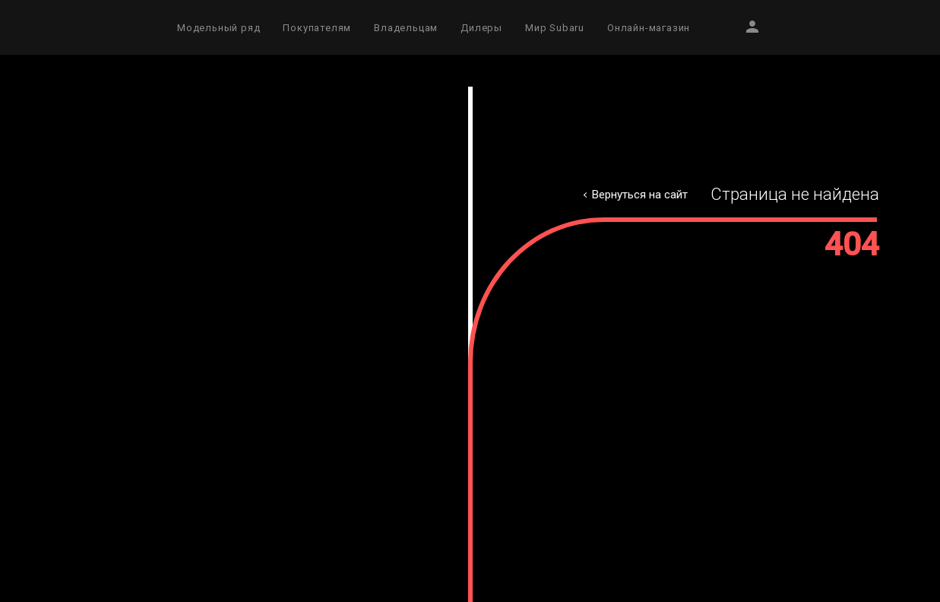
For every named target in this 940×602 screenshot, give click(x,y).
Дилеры (481, 27)
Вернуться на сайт (640, 194)
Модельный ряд (218, 27)
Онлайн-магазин (648, 27)
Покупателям (317, 27)
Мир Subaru (554, 27)
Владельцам (406, 27)
